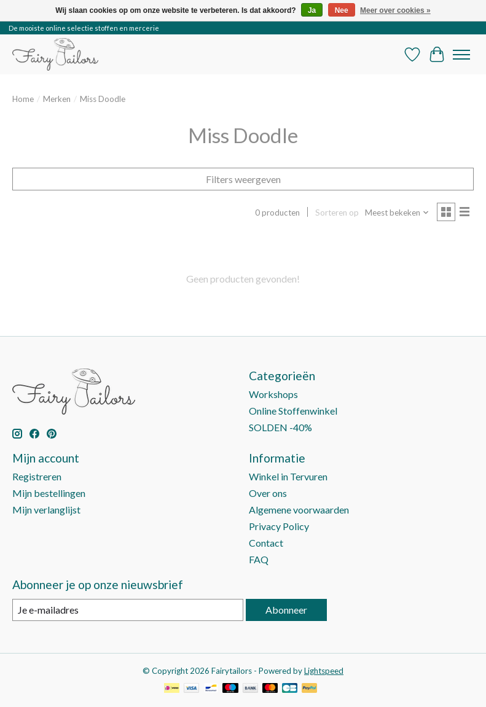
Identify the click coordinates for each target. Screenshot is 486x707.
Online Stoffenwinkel (293, 410)
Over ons (268, 493)
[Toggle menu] (461, 54)
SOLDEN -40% (280, 427)
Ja (312, 10)
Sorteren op (337, 212)
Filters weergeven (243, 179)
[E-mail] (127, 609)
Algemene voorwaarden (299, 509)
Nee (341, 10)
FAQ (258, 559)
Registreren (36, 476)
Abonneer (286, 609)
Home (23, 99)
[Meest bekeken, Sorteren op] (397, 212)
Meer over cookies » (395, 10)
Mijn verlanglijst (46, 509)
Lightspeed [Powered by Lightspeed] (323, 671)
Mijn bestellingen (48, 493)
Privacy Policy (279, 526)
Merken (57, 99)
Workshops (273, 394)
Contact (266, 543)
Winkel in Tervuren (288, 476)
